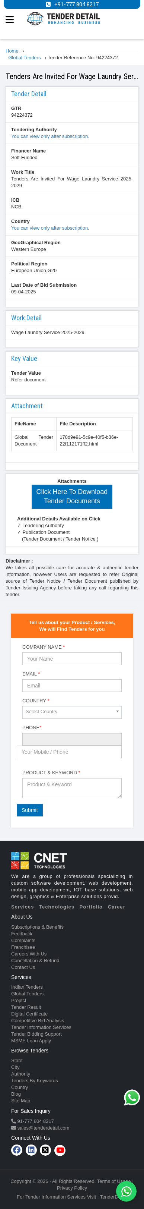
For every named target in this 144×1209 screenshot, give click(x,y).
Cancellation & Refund (35, 960)
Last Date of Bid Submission (44, 285)
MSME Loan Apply (31, 1040)
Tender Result (26, 1007)
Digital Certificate (29, 1014)
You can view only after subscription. (50, 136)
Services (22, 907)
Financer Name (28, 151)
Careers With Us (29, 954)
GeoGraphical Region (36, 242)
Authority (20, 1074)
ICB (15, 200)
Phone (31, 727)
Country (20, 221)
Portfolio (91, 907)
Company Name (43, 647)
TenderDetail (113, 1197)
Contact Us (23, 967)
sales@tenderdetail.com (42, 1128)
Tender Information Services (41, 1027)
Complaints (23, 940)
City (15, 1067)
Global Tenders (27, 994)
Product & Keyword (51, 772)
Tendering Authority (34, 129)
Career (116, 907)
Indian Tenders (27, 987)
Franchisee (23, 947)
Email (31, 674)
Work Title (22, 172)
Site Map (20, 1100)
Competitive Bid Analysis (37, 1020)
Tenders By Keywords (34, 1080)
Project (18, 1000)
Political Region (29, 264)
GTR (16, 108)
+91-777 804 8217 (76, 4)
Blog (16, 1094)
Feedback (21, 933)
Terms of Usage (114, 1181)
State (16, 1060)
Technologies (56, 907)
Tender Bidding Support (36, 1034)
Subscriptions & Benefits (37, 927)
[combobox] (72, 712)
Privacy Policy (72, 1188)
